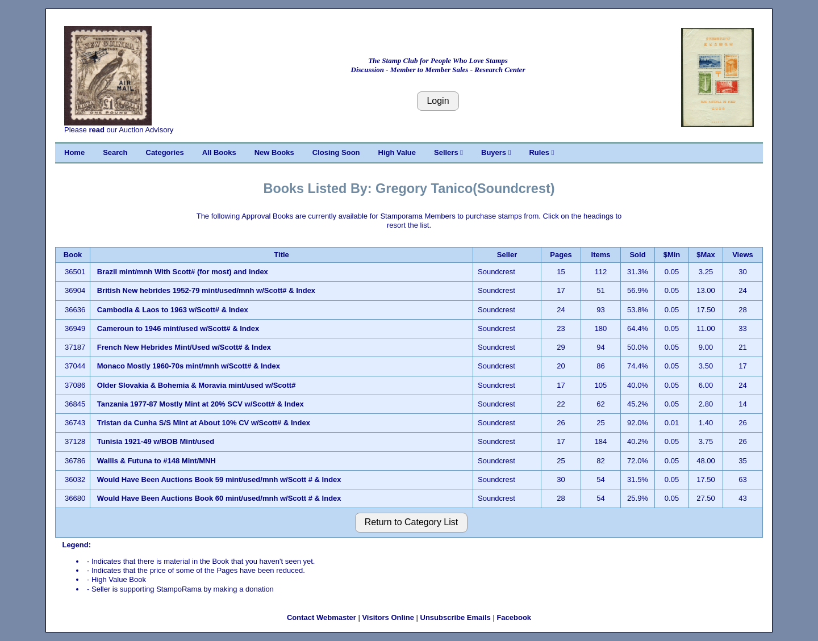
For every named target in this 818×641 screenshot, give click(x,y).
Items (601, 254)
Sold (637, 254)
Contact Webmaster (321, 617)
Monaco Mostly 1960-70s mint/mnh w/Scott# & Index (188, 366)
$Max (705, 254)
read (96, 129)
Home (74, 152)
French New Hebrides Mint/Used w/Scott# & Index (184, 347)
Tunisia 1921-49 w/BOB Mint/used (155, 441)
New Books (274, 152)
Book (73, 254)
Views (742, 254)
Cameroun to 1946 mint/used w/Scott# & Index (178, 328)
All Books (219, 152)
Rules (541, 152)
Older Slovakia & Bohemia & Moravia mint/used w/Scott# (196, 385)
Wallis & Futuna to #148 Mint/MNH (156, 460)
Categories (165, 152)
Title (281, 254)
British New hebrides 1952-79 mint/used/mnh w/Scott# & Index (206, 290)
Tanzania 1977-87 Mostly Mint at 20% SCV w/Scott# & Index (200, 404)
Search (115, 152)
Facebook (513, 617)
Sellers (448, 152)
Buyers (496, 152)
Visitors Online (388, 617)
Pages (560, 254)
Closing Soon (336, 152)
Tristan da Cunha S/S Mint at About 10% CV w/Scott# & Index (203, 422)
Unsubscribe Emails (455, 617)
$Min (672, 254)
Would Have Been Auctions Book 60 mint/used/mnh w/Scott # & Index (219, 498)
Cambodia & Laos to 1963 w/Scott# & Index (172, 309)
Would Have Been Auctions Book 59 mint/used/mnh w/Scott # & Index (219, 479)
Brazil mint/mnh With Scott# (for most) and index (182, 271)
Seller (507, 254)
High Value (397, 152)
